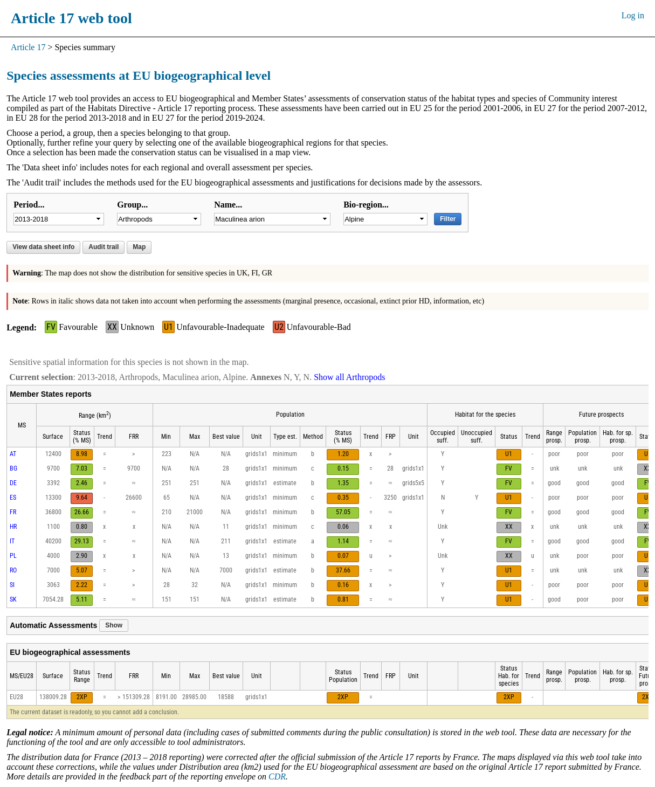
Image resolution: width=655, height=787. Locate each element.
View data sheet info (43, 247)
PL (13, 556)
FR (13, 512)
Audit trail (103, 247)
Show (113, 625)
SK (13, 599)
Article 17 (28, 47)
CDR (277, 776)
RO (13, 570)
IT (12, 541)
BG (13, 468)
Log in (633, 15)
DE (13, 483)
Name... (228, 204)
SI (12, 585)
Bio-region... (366, 204)
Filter (448, 219)
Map (139, 247)
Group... (132, 204)
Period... (28, 204)
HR (13, 526)
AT (13, 454)
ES (13, 497)
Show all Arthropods (349, 377)
